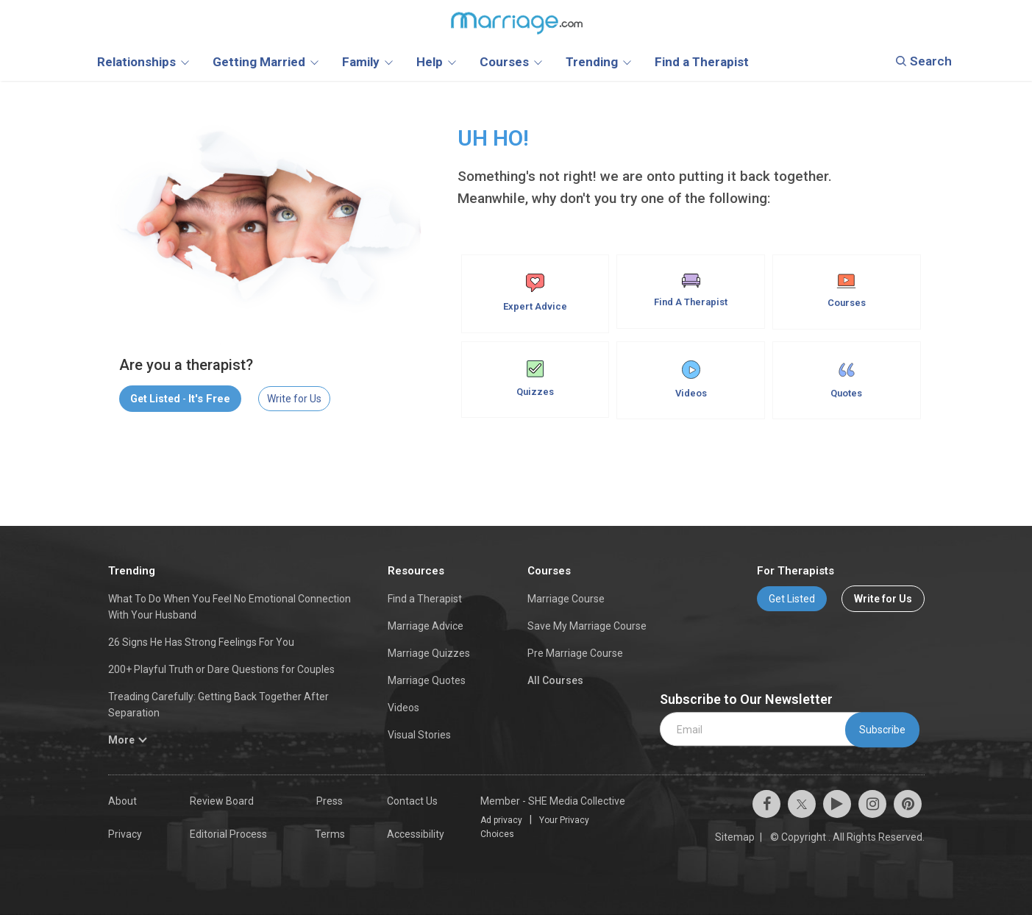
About (122, 801)
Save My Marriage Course (587, 626)
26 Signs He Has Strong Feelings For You (201, 642)
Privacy (125, 834)
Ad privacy (501, 820)
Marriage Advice (425, 626)
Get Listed (792, 599)
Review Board (222, 801)
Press (329, 801)
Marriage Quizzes (429, 653)
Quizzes (535, 378)
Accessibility (415, 834)
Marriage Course (566, 599)
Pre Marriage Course (575, 653)
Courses (847, 291)
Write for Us (294, 399)
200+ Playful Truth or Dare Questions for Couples (221, 669)
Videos (691, 379)
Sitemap (735, 837)
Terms (330, 834)
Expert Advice (535, 293)
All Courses (555, 680)
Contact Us (412, 801)
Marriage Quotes (427, 680)
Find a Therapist (425, 599)
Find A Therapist (690, 290)
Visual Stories (419, 735)
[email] (767, 729)
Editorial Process (228, 834)
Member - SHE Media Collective (552, 801)
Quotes (846, 379)
